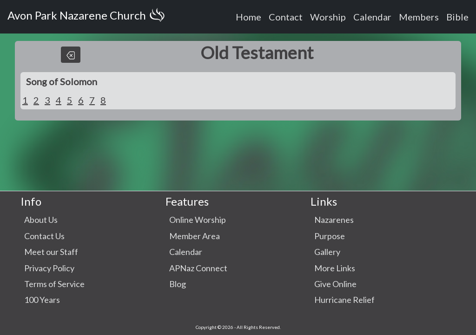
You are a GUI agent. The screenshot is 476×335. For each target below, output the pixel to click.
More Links (334, 268)
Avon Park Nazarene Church (87, 16)
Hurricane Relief (344, 300)
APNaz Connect (198, 268)
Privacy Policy (49, 268)
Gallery (327, 252)
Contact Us (44, 236)
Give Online (335, 284)
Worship (328, 16)
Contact (286, 16)
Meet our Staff (51, 252)
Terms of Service (54, 284)
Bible (457, 16)
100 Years (42, 300)
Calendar (372, 16)
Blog (177, 284)
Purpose (329, 236)
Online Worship (197, 219)
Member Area (194, 236)
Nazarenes (334, 219)
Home (248, 16)
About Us (41, 219)
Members (419, 16)
